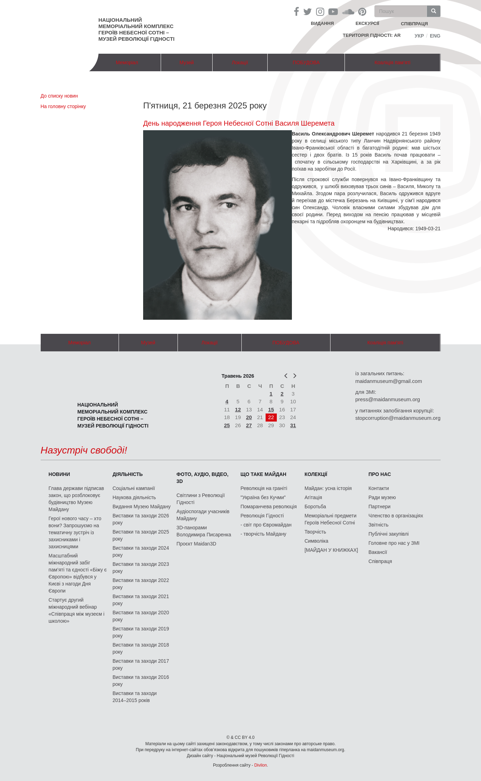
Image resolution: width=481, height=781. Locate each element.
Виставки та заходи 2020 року (141, 616)
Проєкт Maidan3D (196, 544)
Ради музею (382, 497)
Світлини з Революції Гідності (200, 498)
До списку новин (59, 96)
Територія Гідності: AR (372, 35)
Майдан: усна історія (328, 488)
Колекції (316, 474)
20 (249, 417)
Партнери (379, 506)
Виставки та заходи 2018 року (141, 648)
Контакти (378, 488)
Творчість (315, 532)
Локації (240, 62)
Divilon (260, 765)
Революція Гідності (262, 515)
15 (271, 409)
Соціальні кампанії (134, 488)
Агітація (313, 497)
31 (293, 425)
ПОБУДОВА (306, 62)
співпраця (414, 23)
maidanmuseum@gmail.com (388, 381)
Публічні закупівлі (388, 534)
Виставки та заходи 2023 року (141, 567)
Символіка (316, 541)
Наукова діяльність (134, 497)
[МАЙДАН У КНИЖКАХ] (331, 550)
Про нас (379, 474)
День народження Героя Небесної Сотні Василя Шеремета (239, 123)
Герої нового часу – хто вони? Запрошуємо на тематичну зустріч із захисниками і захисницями (74, 532)
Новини (59, 474)
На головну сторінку (63, 106)
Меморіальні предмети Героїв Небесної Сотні (330, 519)
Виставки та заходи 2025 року (141, 535)
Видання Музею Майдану (142, 506)
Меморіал (127, 62)
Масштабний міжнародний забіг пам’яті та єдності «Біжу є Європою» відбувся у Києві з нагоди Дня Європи (77, 573)
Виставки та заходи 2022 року (141, 583)
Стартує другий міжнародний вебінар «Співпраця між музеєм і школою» (76, 610)
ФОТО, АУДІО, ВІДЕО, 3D (202, 477)
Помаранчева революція (269, 506)
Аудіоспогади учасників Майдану (202, 515)
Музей (187, 62)
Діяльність (128, 474)
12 (238, 409)
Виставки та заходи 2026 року (141, 519)
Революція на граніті (264, 488)
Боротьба (315, 506)
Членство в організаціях (395, 515)
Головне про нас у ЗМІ (393, 543)
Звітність (378, 525)
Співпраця (380, 561)
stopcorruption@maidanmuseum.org (398, 418)
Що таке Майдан (264, 474)
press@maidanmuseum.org (387, 399)
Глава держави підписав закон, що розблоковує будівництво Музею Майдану (76, 498)
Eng (435, 36)
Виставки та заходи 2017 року (141, 664)
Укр (419, 36)
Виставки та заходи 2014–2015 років (135, 696)
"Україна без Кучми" (263, 497)
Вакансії (377, 552)
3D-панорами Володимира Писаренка (203, 531)
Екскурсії (367, 23)
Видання (322, 23)
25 (227, 425)
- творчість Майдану (264, 534)
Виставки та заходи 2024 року (141, 551)
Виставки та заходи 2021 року (141, 600)
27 (249, 425)
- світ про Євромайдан (266, 525)
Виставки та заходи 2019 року (141, 632)
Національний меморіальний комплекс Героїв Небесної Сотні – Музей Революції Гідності (137, 29)
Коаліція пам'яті (392, 62)
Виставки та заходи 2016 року (141, 680)
